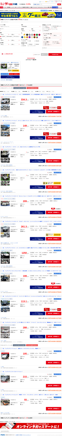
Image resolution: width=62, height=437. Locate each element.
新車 (22, 44)
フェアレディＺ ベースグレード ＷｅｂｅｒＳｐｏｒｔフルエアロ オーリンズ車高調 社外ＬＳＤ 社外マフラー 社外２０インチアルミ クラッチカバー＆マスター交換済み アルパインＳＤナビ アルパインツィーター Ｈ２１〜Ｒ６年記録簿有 (33, 196)
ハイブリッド (19, 7)
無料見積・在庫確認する (14, 74)
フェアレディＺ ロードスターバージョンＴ (14, 371)
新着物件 (30, 44)
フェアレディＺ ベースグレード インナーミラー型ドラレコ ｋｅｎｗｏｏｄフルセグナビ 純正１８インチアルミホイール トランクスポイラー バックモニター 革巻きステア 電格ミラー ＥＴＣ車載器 (33, 296)
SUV (15, 7)
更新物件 (36, 44)
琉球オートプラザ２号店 (5, 412)
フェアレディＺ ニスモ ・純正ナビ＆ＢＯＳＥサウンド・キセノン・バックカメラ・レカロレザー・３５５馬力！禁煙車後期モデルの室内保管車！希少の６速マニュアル (10, 62)
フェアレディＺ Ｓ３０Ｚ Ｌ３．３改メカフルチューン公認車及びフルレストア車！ (23, 146)
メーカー (5, 7)
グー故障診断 (45, 27)
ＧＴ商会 (2, 366)
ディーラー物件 (46, 29)
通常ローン (46, 43)
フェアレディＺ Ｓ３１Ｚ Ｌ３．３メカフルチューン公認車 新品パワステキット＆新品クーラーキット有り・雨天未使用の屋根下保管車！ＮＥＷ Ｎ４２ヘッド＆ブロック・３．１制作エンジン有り (33, 247)
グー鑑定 (30, 7)
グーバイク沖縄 (55, 7)
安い (16, 91)
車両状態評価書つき (55, 26)
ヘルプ (54, 1)
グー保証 (53, 27)
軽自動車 (8, 7)
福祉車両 (24, 7)
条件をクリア (44, 54)
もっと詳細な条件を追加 (8, 53)
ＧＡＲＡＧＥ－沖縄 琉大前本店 (6, 79)
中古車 (1, 7)
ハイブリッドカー (32, 45)
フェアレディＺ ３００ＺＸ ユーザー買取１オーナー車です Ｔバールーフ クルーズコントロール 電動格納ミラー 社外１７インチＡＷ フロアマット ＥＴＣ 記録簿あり (33, 322)
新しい (5, 91)
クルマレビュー (40, 7)
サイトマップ (43, 1)
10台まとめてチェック (5, 88)
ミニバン (12, 7)
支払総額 (2, 36)
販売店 (38, 4)
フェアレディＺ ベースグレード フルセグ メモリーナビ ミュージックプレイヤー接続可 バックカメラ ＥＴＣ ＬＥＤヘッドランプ (33, 221)
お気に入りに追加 (59, 1)
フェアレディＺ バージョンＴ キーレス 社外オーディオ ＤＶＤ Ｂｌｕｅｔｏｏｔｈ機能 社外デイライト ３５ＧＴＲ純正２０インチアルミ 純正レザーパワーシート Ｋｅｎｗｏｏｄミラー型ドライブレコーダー (33, 120)
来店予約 (23, 41)
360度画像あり (45, 30)
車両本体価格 (8, 36)
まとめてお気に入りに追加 (20, 88)
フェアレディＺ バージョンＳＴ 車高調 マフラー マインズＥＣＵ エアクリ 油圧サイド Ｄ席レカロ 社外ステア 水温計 (31, 394)
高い (19, 91)
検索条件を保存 (37, 54)
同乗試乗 (36, 41)
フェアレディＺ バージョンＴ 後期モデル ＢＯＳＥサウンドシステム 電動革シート (23, 348)
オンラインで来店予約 (10, 77)
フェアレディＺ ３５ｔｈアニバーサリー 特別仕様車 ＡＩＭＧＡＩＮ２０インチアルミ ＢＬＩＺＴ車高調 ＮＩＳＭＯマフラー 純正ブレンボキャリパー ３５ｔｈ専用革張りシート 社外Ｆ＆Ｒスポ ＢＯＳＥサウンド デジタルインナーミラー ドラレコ (33, 270)
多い (40, 91)
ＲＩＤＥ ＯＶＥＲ (4, 216)
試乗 (29, 41)
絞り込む (55, 54)
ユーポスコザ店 (3, 317)
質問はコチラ (49, 1)
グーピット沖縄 (46, 7)
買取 (51, 7)
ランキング (35, 7)
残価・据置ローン (47, 44)
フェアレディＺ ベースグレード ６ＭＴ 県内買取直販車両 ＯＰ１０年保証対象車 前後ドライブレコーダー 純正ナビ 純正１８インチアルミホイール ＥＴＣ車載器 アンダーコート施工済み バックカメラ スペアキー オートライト (33, 94)
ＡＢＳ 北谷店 (3, 340)
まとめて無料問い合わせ (32, 88)
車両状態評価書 (15, 70)
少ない (43, 91)
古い (8, 91)
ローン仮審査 (56, 43)
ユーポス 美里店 (4, 115)
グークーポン (54, 29)
